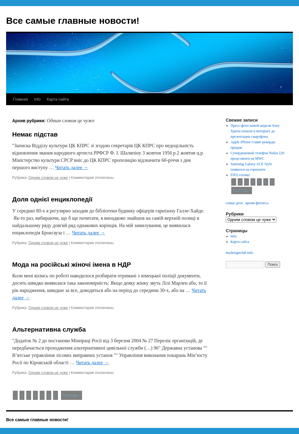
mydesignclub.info (239, 253)
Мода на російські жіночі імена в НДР (71, 264)
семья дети (234, 203)
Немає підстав (35, 134)
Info (37, 99)
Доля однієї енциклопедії (52, 199)
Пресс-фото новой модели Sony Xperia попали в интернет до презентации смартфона (255, 131)
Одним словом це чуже (48, 178)
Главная (20, 99)
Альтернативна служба (49, 329)
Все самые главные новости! (72, 21)
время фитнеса (256, 203)
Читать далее (71, 167)
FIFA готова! (240, 175)
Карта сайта (58, 99)
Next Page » (72, 395)
